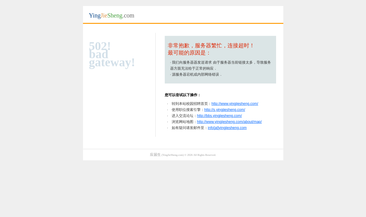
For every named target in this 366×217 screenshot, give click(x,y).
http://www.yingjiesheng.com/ (235, 104)
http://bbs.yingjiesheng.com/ (219, 116)
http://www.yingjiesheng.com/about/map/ (229, 122)
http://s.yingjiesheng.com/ (224, 110)
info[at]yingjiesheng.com (227, 128)
